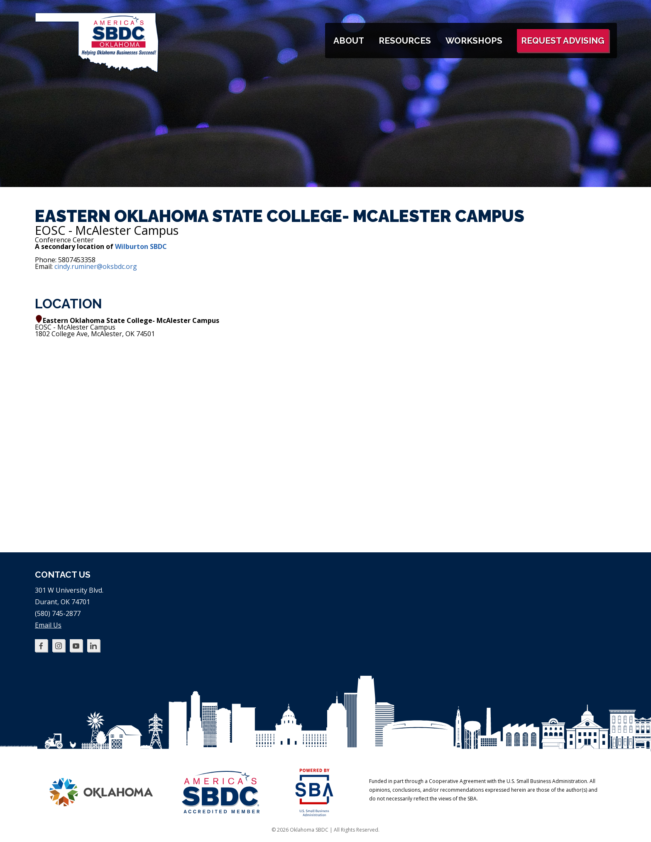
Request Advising (562, 40)
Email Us (48, 625)
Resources (405, 40)
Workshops (473, 40)
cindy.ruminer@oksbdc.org (95, 266)
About (348, 40)
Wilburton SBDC (141, 246)
